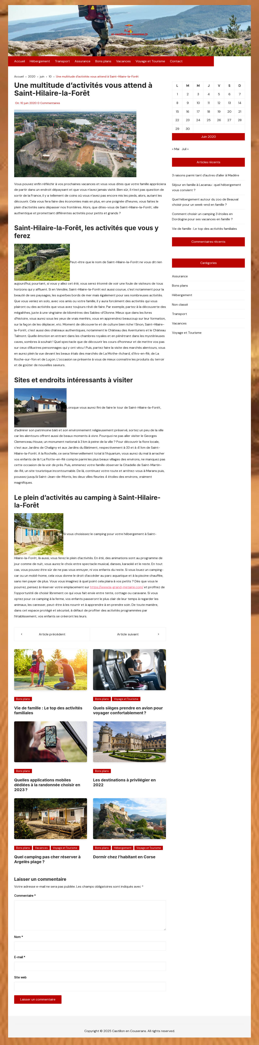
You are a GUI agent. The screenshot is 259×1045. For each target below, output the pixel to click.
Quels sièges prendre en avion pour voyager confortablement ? (128, 711)
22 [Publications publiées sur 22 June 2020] (177, 121)
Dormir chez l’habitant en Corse (124, 858)
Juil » (185, 150)
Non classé (180, 306)
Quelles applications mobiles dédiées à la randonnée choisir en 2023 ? (47, 786)
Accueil (19, 62)
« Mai (175, 150)
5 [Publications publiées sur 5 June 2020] (219, 95)
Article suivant (128, 635)
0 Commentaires (48, 104)
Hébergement (40, 62)
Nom (18, 938)
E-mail (19, 958)
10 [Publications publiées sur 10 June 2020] (198, 104)
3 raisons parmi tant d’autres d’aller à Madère (205, 177)
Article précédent (52, 635)
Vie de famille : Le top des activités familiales (204, 230)
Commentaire (25, 897)
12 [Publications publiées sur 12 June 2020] (219, 104)
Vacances (123, 62)
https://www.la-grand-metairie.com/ (116, 588)
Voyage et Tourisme (150, 62)
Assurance (82, 62)
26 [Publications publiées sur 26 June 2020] (219, 121)
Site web (20, 979)
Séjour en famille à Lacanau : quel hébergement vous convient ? (206, 188)
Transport (62, 62)
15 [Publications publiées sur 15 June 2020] (177, 113)
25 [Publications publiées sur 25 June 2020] (209, 121)
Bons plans (103, 62)
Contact (176, 62)
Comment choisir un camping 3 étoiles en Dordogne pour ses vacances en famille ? (202, 218)
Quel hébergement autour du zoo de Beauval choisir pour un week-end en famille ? (205, 203)
